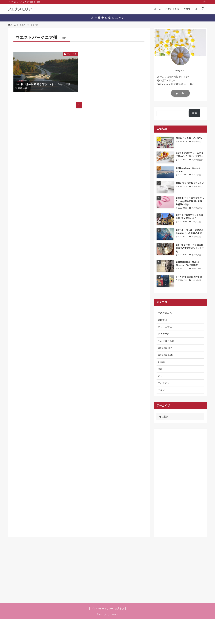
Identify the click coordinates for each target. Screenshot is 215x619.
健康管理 (162, 320)
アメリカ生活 (165, 327)
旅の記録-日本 (180, 355)
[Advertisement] (180, 481)
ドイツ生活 (163, 334)
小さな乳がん (165, 313)
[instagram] (205, 2)
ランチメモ (163, 382)
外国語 (161, 362)
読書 (160, 368)
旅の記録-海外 (180, 348)
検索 (194, 113)
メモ (160, 376)
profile (180, 93)
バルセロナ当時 (166, 341)
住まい (161, 389)
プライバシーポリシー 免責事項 (107, 608)
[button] (203, 9)
